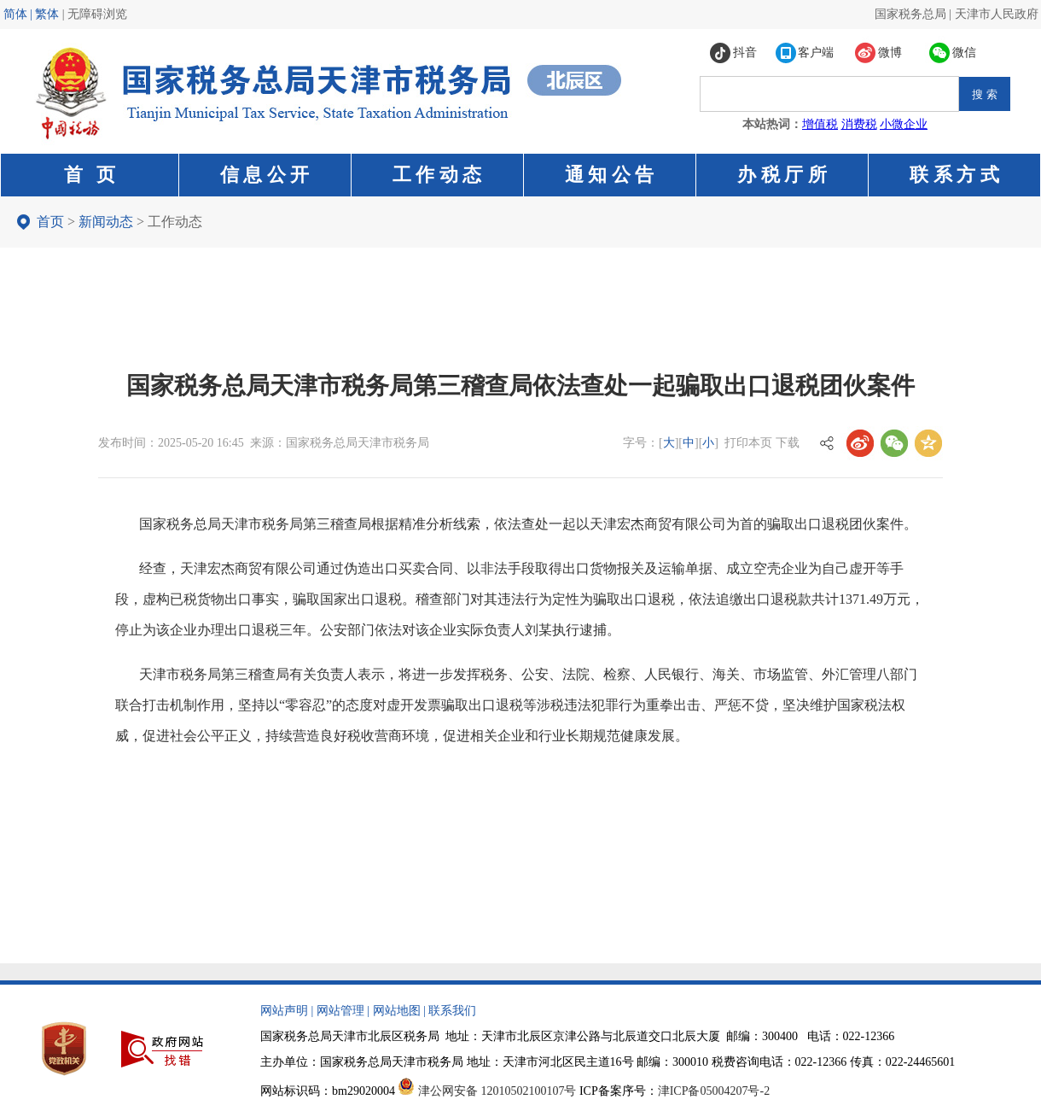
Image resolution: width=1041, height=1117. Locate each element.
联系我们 (452, 1010)
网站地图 (397, 1010)
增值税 (820, 124)
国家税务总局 (910, 14)
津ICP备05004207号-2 (714, 1091)
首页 (50, 221)
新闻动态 (106, 221)
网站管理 (340, 1010)
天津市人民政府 (996, 14)
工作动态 (175, 221)
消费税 (859, 124)
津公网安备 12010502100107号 (497, 1091)
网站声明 (284, 1010)
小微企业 (904, 124)
